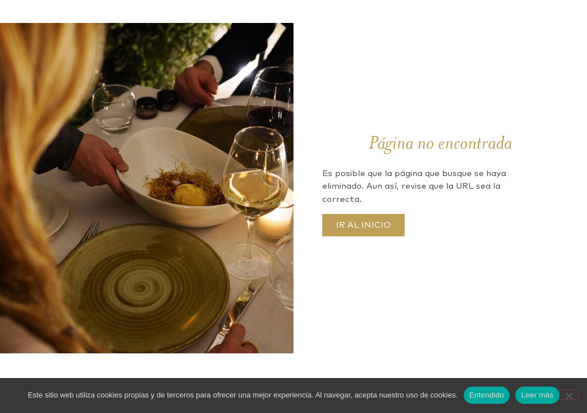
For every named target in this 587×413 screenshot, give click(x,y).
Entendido (486, 395)
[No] (568, 394)
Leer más (537, 395)
